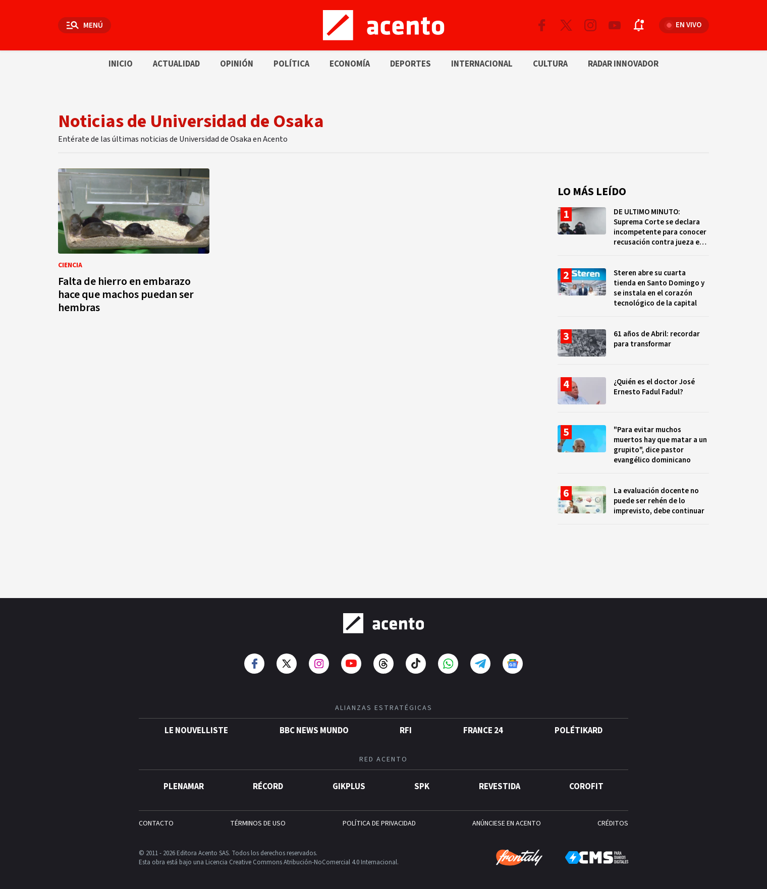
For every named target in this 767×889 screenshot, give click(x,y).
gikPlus (349, 779)
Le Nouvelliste (196, 723)
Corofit (586, 779)
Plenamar (183, 779)
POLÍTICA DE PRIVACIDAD (379, 815)
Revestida (499, 779)
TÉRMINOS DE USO (258, 815)
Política (291, 64)
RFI (406, 723)
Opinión (236, 64)
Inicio (120, 64)
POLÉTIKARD (578, 723)
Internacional (482, 64)
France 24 (483, 723)
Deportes (410, 64)
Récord (268, 779)
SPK (421, 779)
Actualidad (176, 64)
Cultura (550, 64)
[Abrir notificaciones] (639, 25)
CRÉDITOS (612, 815)
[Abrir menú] (84, 25)
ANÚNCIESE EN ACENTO (506, 815)
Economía (350, 64)
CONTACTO (156, 815)
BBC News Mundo (314, 723)
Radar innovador (623, 64)
